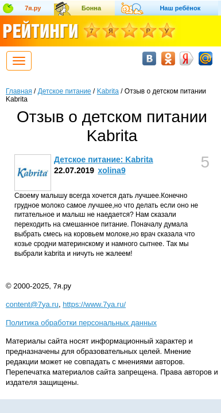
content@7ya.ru (32, 304)
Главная (19, 91)
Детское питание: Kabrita (103, 159)
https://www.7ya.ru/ (94, 304)
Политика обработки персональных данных (81, 322)
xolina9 (111, 170)
